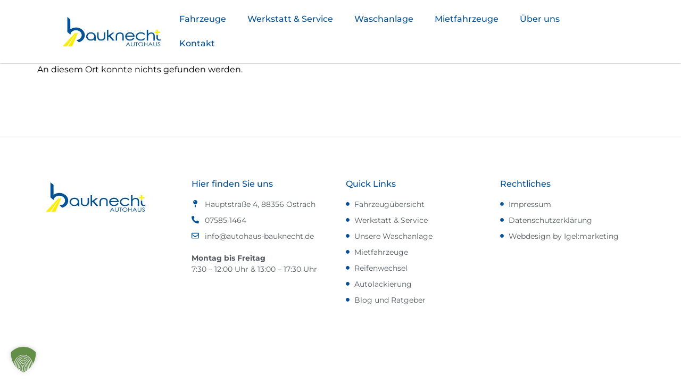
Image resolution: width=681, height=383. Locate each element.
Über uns (540, 19)
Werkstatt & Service (290, 19)
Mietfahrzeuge (467, 19)
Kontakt (197, 43)
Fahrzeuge (202, 19)
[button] (23, 359)
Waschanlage (383, 19)
